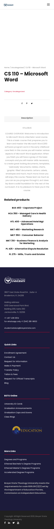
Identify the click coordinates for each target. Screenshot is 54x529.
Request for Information (15, 361)
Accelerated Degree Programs (19, 472)
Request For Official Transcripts (19, 378)
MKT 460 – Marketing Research (27, 229)
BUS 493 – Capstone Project (27, 207)
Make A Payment (12, 365)
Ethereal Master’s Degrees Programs (22, 468)
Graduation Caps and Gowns (18, 412)
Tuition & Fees (11, 374)
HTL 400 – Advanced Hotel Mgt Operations (27, 222)
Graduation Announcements (18, 408)
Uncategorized (17, 67)
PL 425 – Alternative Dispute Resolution (27, 248)
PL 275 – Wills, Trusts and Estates (27, 254)
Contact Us (9, 357)
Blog (6, 383)
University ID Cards (13, 403)
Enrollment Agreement (15, 352)
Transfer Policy (11, 370)
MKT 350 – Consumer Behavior (27, 235)
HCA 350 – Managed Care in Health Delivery (27, 214)
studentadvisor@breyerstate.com (20, 328)
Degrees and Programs (15, 459)
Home (6, 67)
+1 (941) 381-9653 (29, 321)
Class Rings (9, 416)
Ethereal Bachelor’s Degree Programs (22, 463)
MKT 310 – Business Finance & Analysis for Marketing (27, 242)
